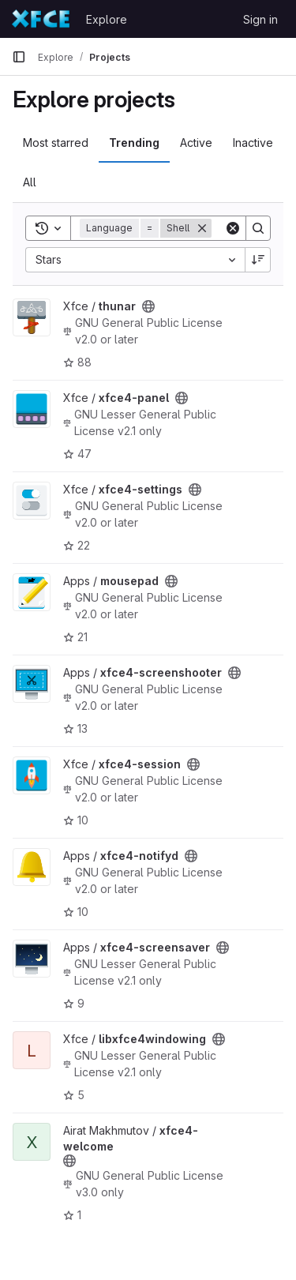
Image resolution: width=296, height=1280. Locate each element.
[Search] (258, 228)
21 (75, 637)
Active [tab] (196, 142)
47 (77, 453)
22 (76, 545)
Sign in (260, 19)
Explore (106, 19)
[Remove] (202, 228)
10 (75, 820)
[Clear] (232, 228)
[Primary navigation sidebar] (19, 56)
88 (77, 362)
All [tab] (29, 182)
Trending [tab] (134, 142)
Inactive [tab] (253, 142)
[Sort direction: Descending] (258, 259)
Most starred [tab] (55, 142)
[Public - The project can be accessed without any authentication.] (148, 306)
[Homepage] (41, 19)
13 (75, 728)
